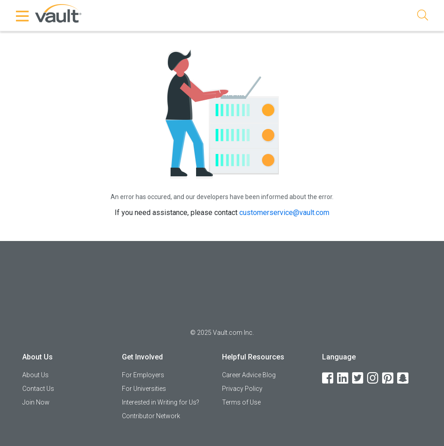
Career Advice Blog (249, 375)
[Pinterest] (388, 378)
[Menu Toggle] (23, 16)
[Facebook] (328, 378)
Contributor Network (151, 416)
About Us (35, 375)
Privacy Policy (242, 388)
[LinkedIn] (343, 378)
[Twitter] (358, 378)
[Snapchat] (403, 378)
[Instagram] (373, 378)
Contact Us (38, 388)
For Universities (144, 388)
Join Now (36, 402)
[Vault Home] (58, 13)
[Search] (422, 16)
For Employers (143, 375)
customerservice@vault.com (284, 212)
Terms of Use (241, 402)
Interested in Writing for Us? (160, 402)
